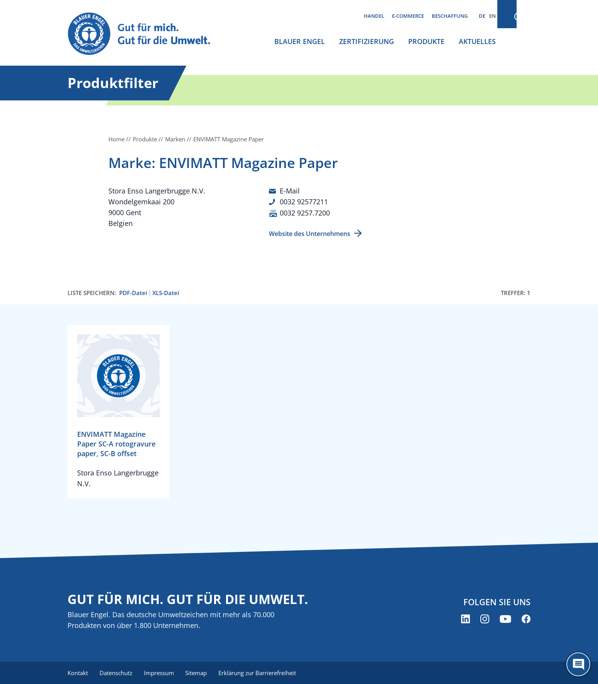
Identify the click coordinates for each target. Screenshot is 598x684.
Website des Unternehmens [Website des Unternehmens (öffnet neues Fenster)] (309, 233)
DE (482, 15)
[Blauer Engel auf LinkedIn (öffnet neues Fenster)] (465, 618)
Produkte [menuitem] (426, 41)
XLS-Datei (165, 292)
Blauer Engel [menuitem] (299, 41)
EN (492, 15)
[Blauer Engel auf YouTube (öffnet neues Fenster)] (505, 618)
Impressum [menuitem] (160, 672)
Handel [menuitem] (374, 15)
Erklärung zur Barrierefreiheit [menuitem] (260, 672)
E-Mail (290, 190)
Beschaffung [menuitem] (450, 15)
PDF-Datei (133, 292)
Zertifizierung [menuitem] (366, 41)
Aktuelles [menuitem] (477, 41)
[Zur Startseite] (146, 34)
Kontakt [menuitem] (78, 672)
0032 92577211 (304, 201)
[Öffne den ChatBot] (578, 664)
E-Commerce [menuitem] (408, 15)
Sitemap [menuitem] (198, 672)
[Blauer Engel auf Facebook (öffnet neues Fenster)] (526, 618)
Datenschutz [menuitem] (116, 672)
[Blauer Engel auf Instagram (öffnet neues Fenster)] (484, 618)
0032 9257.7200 (305, 212)
